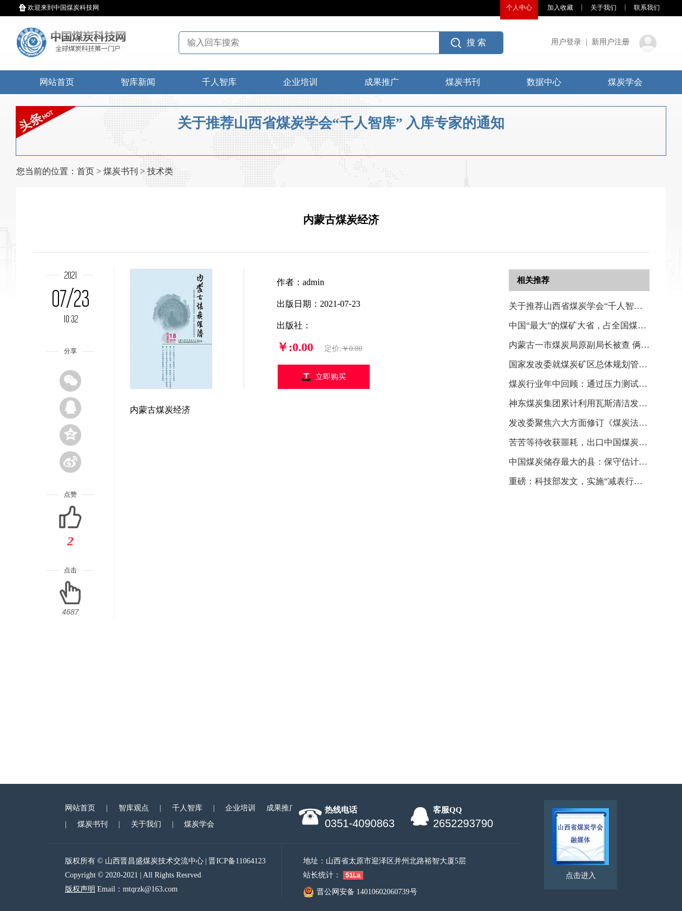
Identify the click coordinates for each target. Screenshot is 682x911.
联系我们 (647, 7)
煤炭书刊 (462, 82)
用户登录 (566, 42)
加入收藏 (560, 7)
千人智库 (219, 82)
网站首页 (57, 82)
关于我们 (604, 7)
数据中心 (544, 82)
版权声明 (80, 889)
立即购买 (331, 377)
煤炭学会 (625, 82)
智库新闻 (138, 82)
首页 (85, 171)
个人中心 (519, 7)
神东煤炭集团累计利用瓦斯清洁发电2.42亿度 (594, 403)
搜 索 (476, 42)
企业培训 (300, 82)
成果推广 (381, 82)
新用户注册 (610, 42)
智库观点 (134, 808)
